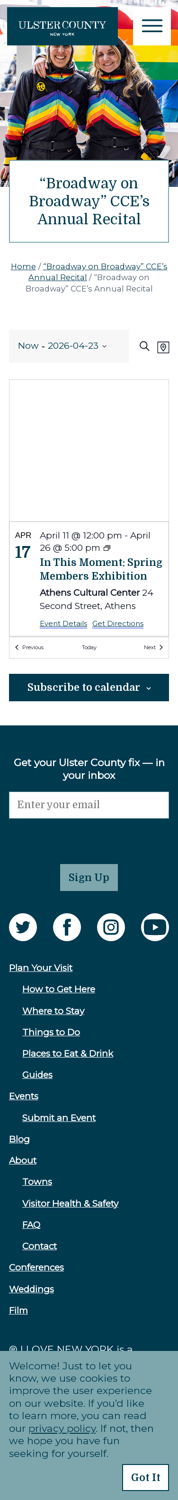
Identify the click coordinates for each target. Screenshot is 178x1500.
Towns (37, 1181)
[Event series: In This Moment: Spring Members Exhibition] (107, 549)
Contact (39, 1246)
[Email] (89, 805)
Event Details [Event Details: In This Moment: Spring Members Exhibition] (63, 623)
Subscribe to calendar (83, 687)
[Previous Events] (29, 648)
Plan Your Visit (40, 967)
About (22, 1160)
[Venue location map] (89, 450)
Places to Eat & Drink (67, 1053)
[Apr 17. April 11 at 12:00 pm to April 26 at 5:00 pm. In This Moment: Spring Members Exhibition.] (89, 578)
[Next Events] (153, 648)
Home (23, 266)
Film (18, 1310)
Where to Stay (53, 1011)
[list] (89, 579)
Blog (19, 1139)
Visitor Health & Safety (70, 1203)
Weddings (31, 1289)
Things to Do (51, 1032)
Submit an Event (59, 1117)
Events (23, 1096)
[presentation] (81, 837)
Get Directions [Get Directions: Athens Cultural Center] (117, 623)
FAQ (31, 1224)
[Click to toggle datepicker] (62, 346)
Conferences (36, 1267)
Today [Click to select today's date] (89, 648)
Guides (37, 1074)
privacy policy (62, 1428)
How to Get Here (58, 989)
